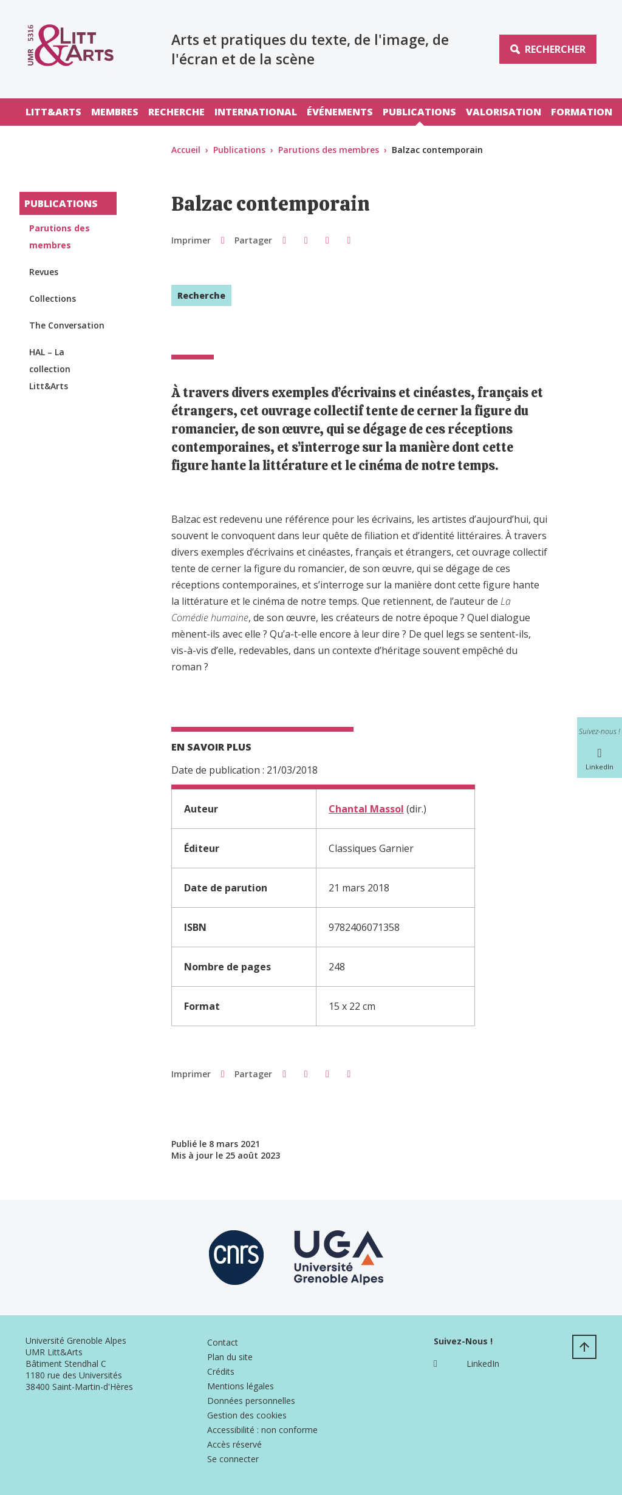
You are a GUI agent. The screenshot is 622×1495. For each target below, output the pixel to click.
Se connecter (233, 1459)
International (255, 111)
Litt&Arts (53, 111)
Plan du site (230, 1357)
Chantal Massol (366, 809)
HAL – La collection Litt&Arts (49, 369)
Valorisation (503, 111)
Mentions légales (240, 1386)
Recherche (176, 111)
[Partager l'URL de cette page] (349, 240)
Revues (43, 272)
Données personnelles (251, 1400)
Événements (340, 111)
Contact (222, 1342)
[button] (284, 240)
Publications (419, 111)
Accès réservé (234, 1444)
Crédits (220, 1371)
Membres (114, 111)
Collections (52, 298)
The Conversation (66, 325)
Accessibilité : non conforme (262, 1429)
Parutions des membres (328, 149)
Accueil (185, 149)
